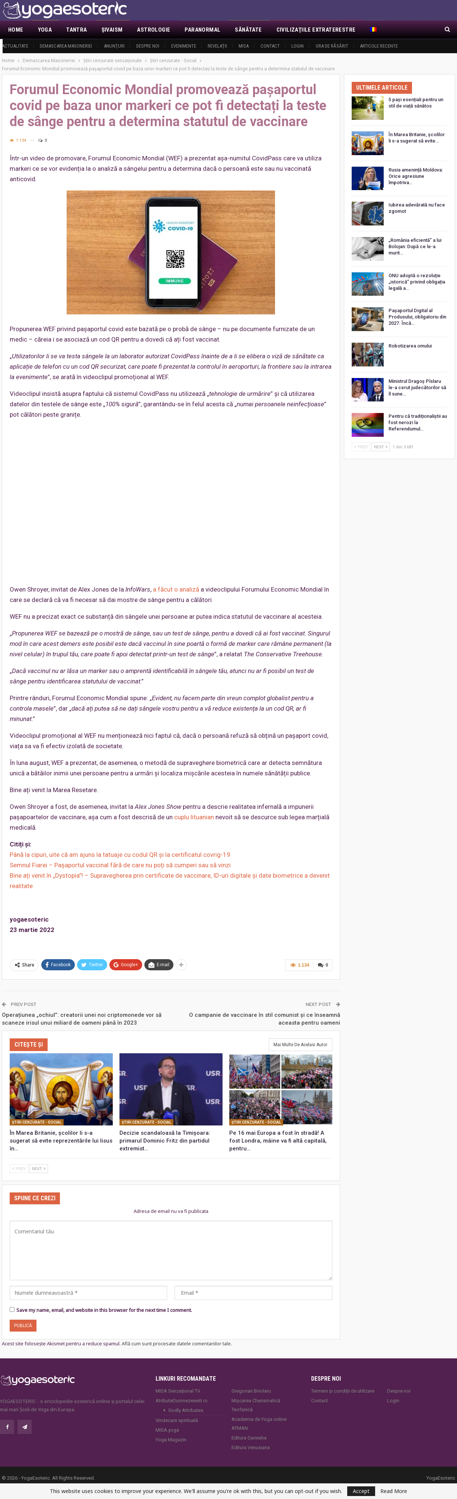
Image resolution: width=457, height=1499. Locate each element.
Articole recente (379, 46)
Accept (361, 1491)
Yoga (45, 29)
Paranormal (202, 29)
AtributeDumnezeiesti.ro (182, 1400)
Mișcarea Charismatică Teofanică (255, 1404)
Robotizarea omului (410, 346)
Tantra (76, 29)
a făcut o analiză (176, 589)
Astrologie (153, 29)
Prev (19, 1168)
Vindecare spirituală (177, 1420)
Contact (270, 46)
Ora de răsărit (332, 46)
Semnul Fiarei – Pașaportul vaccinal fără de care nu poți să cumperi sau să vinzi (120, 865)
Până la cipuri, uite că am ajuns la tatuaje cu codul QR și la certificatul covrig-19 (120, 854)
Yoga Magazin (171, 1439)
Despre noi (147, 46)
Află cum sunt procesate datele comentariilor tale (176, 1343)
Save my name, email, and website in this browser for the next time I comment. (104, 1309)
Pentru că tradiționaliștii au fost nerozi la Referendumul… (418, 422)
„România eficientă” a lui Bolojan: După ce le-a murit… (415, 246)
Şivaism (112, 29)
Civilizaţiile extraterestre (316, 29)
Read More (393, 1491)
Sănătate (248, 29)
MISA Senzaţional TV (178, 1390)
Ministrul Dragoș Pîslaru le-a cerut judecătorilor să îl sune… (417, 387)
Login (297, 46)
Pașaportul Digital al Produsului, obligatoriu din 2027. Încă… (417, 317)
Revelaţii (217, 46)
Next (38, 1168)
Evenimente (183, 46)
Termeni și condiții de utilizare (342, 1390)
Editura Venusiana (250, 1447)
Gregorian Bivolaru (251, 1390)
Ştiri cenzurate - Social (36, 1122)
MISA (244, 46)
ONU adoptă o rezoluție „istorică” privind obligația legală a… (417, 282)
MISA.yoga (167, 1429)
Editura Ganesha (248, 1437)
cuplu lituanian (194, 817)
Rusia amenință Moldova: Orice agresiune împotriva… (416, 176)
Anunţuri (114, 46)
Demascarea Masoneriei (66, 46)
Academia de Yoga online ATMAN (259, 1423)
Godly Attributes (185, 1410)
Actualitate (15, 46)
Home (15, 29)
